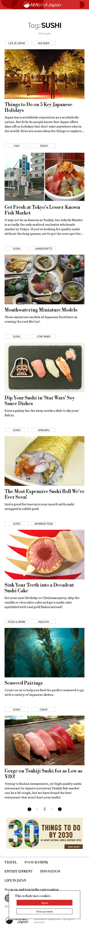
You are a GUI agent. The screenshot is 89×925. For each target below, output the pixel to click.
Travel (11, 862)
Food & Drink (36, 862)
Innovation (50, 871)
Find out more (44, 911)
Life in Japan (15, 881)
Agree (44, 902)
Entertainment (19, 871)
